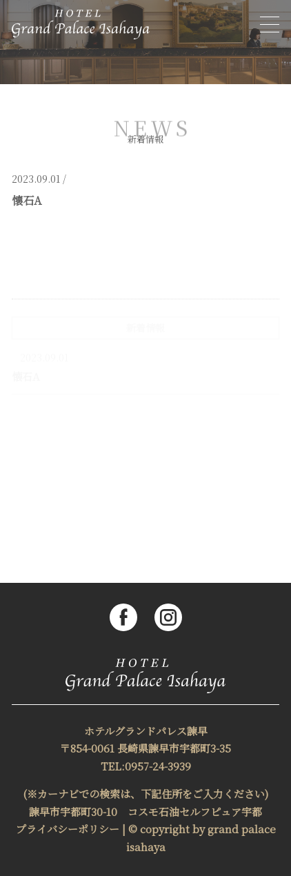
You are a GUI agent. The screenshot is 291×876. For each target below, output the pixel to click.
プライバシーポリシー (67, 829)
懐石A (26, 376)
